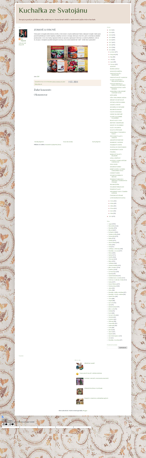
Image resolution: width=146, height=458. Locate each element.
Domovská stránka (68, 141)
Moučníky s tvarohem (114, 340)
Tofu (109, 246)
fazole (110, 313)
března (112, 208)
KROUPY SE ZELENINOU (116, 125)
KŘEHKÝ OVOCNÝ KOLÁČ (117, 100)
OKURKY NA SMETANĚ (116, 114)
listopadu (112, 54)
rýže (109, 338)
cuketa (110, 288)
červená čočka (112, 315)
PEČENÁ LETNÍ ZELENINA (117, 102)
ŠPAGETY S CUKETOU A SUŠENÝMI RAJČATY (96, 398)
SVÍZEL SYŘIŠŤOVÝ (115, 158)
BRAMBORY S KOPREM (116, 142)
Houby (110, 282)
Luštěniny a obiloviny (113, 248)
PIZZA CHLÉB (113, 164)
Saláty (110, 244)
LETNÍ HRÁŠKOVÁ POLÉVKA (117, 198)
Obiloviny (110, 321)
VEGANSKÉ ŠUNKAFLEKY (117, 187)
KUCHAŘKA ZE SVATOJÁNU (117, 107)
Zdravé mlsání (112, 242)
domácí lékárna (112, 284)
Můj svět (40, 84)
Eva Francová (23, 40)
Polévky (110, 240)
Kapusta (110, 333)
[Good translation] (5, 424)
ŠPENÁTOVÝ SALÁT (115, 189)
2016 (110, 45)
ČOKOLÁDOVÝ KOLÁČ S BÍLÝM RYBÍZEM (90, 373)
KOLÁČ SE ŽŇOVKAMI (116, 130)
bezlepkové (111, 232)
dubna (112, 206)
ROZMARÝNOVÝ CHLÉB (116, 149)
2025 (110, 30)
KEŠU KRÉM (113, 95)
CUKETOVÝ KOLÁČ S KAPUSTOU (118, 77)
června (112, 201)
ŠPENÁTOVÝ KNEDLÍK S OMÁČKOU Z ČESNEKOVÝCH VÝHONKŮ (118, 181)
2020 (110, 35)
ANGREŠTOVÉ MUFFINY (116, 140)
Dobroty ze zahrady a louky (115, 280)
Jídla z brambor (112, 267)
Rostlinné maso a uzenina (115, 278)
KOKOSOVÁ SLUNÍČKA (116, 71)
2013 (110, 216)
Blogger (85, 410)
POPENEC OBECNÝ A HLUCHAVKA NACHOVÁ (96, 378)
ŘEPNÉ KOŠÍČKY (114, 69)
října (111, 57)
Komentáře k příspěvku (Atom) (53, 144)
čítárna (110, 253)
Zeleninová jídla (112, 234)
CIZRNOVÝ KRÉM (115, 173)
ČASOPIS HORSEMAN (115, 112)
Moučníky (110, 228)
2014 (110, 50)
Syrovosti (110, 302)
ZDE (38, 76)
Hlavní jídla (111, 226)
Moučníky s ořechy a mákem (115, 294)
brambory (111, 269)
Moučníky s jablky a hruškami (116, 292)
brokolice (111, 319)
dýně (109, 304)
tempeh (110, 300)
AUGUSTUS (113, 66)
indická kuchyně (112, 307)
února (112, 211)
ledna (111, 213)
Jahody (110, 329)
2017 (110, 42)
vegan (110, 224)
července (112, 64)
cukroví (110, 331)
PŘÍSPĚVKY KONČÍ (89, 363)
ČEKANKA (113, 152)
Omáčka (110, 257)
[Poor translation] (11, 424)
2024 (110, 32)
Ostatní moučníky (112, 265)
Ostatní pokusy (112, 286)
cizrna (110, 298)
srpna (112, 62)
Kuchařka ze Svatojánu (53, 10)
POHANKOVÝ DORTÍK (116, 145)
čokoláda (110, 317)
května (112, 203)
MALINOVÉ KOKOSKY (116, 109)
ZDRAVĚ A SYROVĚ (115, 104)
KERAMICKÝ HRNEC (115, 166)
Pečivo (110, 290)
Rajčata (110, 255)
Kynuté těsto (111, 296)
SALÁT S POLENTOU (115, 127)
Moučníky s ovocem (113, 251)
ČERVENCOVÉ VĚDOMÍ (116, 195)
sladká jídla (111, 325)
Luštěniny (110, 263)
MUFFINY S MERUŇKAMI (117, 123)
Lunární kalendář (112, 275)
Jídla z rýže (111, 309)
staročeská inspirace (113, 336)
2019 (110, 37)
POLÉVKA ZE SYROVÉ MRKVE (118, 147)
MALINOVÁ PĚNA (114, 184)
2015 (110, 47)
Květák (110, 311)
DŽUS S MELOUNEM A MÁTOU (118, 97)
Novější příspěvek (39, 141)
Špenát (110, 273)
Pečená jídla (111, 236)
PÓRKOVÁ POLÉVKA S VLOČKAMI (93, 388)
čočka (110, 327)
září (111, 59)
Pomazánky (111, 323)
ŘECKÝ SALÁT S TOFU (116, 120)
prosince (112, 52)
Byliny (110, 238)
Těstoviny (110, 259)
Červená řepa (111, 271)
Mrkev (110, 261)
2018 (110, 40)
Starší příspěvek (96, 141)
